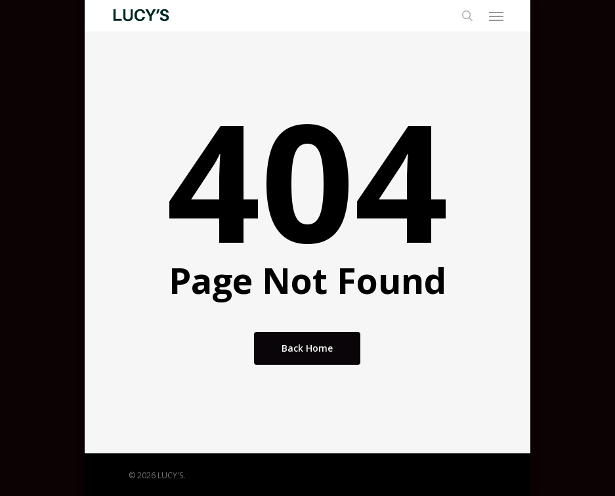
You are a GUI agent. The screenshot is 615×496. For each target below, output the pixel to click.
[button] (496, 15)
